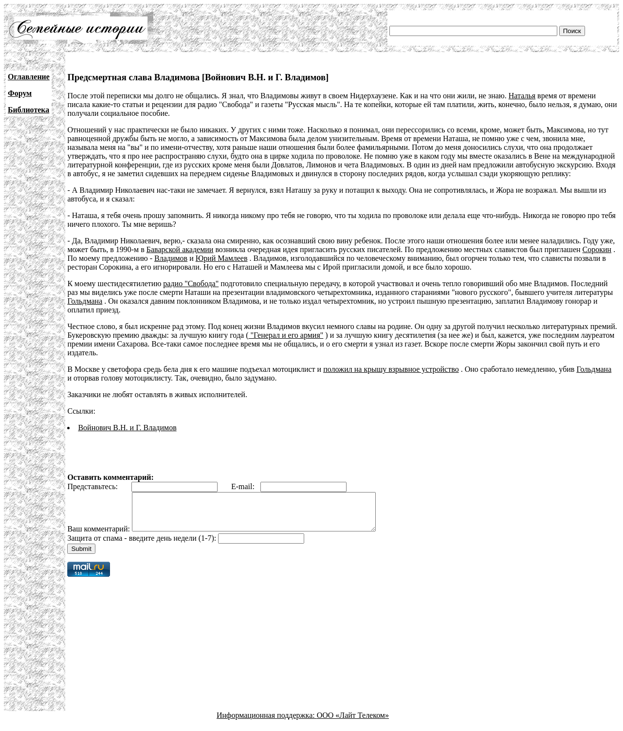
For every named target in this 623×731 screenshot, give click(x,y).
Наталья (522, 95)
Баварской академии (180, 249)
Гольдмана (84, 301)
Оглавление (29, 77)
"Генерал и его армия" (285, 335)
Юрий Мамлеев (222, 258)
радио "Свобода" (191, 283)
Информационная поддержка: (267, 722)
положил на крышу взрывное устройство (390, 369)
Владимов (170, 258)
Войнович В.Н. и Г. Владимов (127, 427)
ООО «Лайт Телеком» (353, 722)
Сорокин (597, 249)
